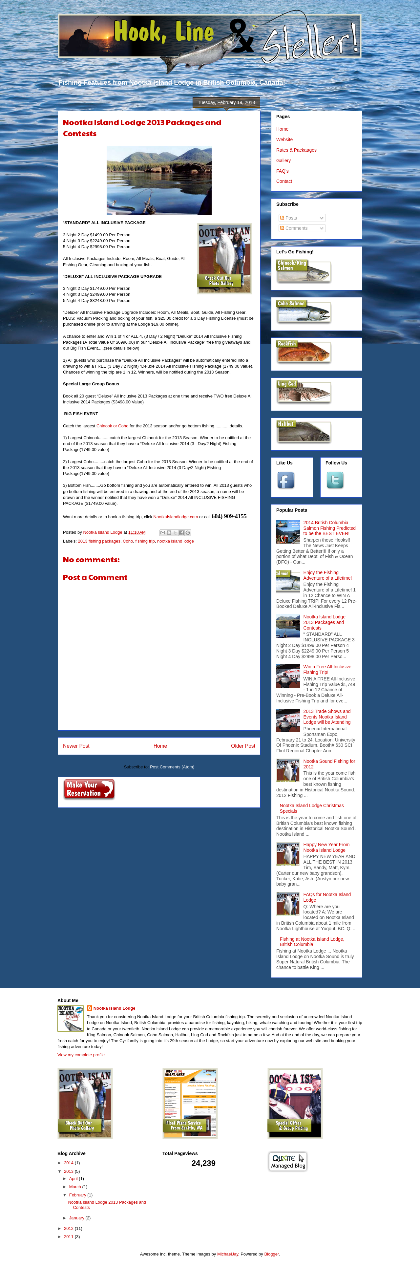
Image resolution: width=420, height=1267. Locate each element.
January (77, 1217)
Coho (128, 541)
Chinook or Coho (112, 425)
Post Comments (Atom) (172, 766)
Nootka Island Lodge (115, 1008)
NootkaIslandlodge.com (176, 516)
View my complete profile (81, 1054)
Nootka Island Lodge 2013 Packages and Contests (325, 622)
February (78, 1194)
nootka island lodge (175, 541)
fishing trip (145, 541)
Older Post (243, 746)
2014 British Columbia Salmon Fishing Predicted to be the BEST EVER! (330, 528)
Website (284, 139)
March (75, 1186)
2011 (69, 1236)
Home (160, 746)
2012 (69, 1228)
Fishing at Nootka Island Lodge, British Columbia (312, 941)
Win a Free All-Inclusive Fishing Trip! (327, 669)
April (74, 1178)
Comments (294, 228)
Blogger (271, 1254)
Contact (284, 181)
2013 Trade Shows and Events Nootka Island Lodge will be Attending (327, 717)
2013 (69, 1171)
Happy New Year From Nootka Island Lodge (327, 847)
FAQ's (282, 171)
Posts (288, 218)
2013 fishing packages (99, 541)
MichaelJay (227, 1254)
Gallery (283, 160)
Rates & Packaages (296, 150)
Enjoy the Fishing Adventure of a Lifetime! (328, 575)
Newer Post (76, 746)
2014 (69, 1162)
